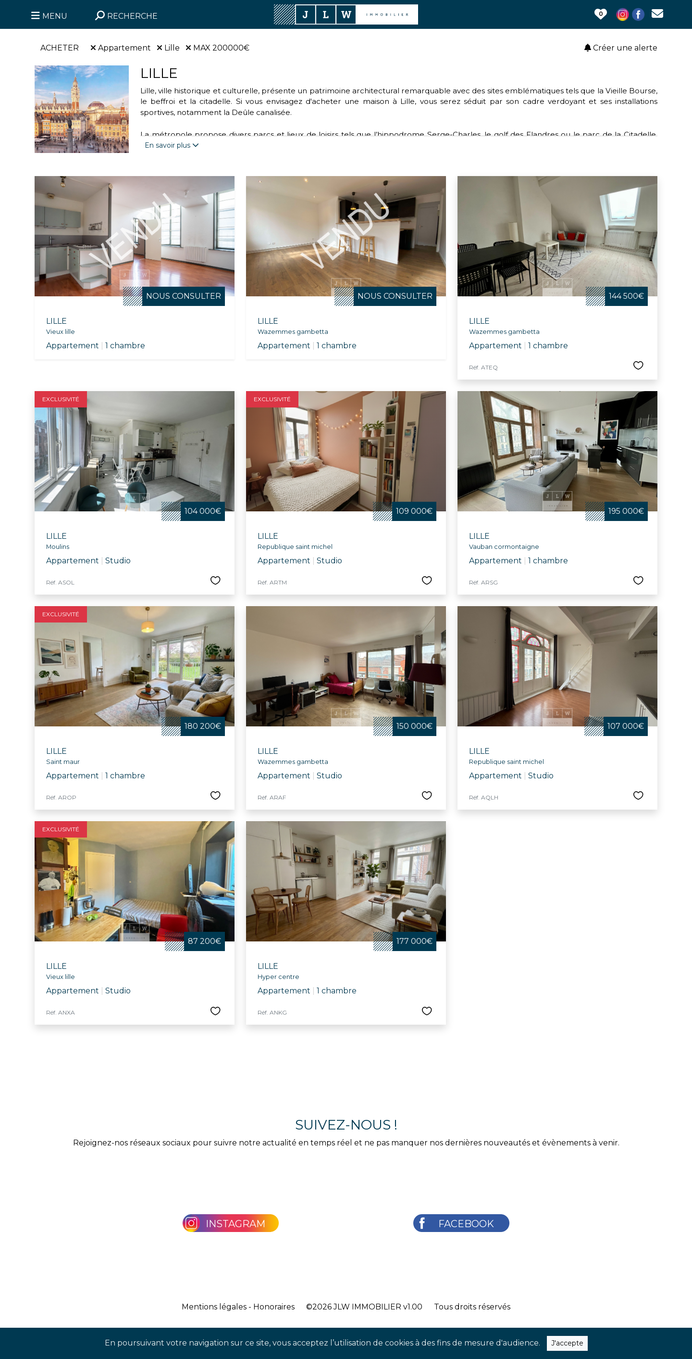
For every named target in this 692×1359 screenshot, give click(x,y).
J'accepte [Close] (567, 1343)
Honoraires (274, 1306)
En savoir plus (172, 145)
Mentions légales (214, 1306)
